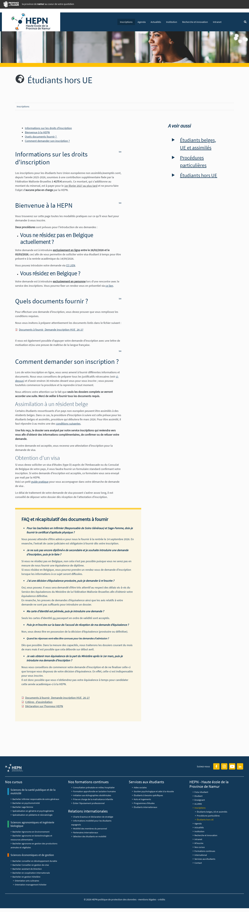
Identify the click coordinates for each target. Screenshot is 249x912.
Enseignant (199, 799)
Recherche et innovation (195, 21)
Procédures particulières (193, 161)
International (200, 855)
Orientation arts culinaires (27, 880)
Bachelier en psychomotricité (26, 803)
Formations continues (204, 851)
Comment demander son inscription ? (47, 141)
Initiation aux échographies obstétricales (92, 795)
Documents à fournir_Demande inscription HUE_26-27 (51, 329)
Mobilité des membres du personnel (90, 828)
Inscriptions (126, 21)
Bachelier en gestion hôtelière (26, 876)
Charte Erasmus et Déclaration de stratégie (93, 816)
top (120, 151)
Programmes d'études (144, 803)
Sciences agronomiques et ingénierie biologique (32, 824)
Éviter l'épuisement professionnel (89, 803)
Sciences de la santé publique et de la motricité (33, 791)
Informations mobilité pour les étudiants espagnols (91, 822)
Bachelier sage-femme (22, 807)
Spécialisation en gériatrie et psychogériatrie (33, 811)
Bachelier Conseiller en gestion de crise (30, 865)
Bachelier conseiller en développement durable (34, 861)
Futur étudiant (201, 792)
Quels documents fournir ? (41, 136)
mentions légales (147, 899)
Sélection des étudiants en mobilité (89, 836)
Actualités (156, 21)
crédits (161, 899)
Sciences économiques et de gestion (32, 855)
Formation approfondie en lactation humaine (94, 791)
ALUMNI (198, 803)
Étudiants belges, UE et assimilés (198, 144)
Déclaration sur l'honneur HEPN (44, 706)
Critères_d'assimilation (38, 702)
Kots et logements (142, 799)
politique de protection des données (117, 899)
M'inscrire (198, 843)
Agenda (142, 21)
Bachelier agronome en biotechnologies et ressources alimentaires (31, 837)
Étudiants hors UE (198, 175)
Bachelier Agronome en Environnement (30, 831)
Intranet (217, 21)
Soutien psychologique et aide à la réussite (154, 791)
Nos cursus (199, 847)
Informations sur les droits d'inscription (48, 128)
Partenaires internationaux (85, 832)
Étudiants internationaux (145, 807)
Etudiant (198, 796)
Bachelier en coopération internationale (31, 872)
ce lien (109, 285)
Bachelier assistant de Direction (27, 868)
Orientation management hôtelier (30, 884)
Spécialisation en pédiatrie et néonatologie (32, 814)
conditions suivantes (68, 423)
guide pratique (40, 481)
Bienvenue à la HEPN (37, 132)
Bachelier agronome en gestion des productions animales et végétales (34, 845)
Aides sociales (140, 787)
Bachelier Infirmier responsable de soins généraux (35, 799)
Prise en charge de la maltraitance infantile (93, 799)
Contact (198, 862)
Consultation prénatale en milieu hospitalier (94, 787)
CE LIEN (70, 265)
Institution (171, 21)
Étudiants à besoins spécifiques (148, 795)
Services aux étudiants (204, 859)
